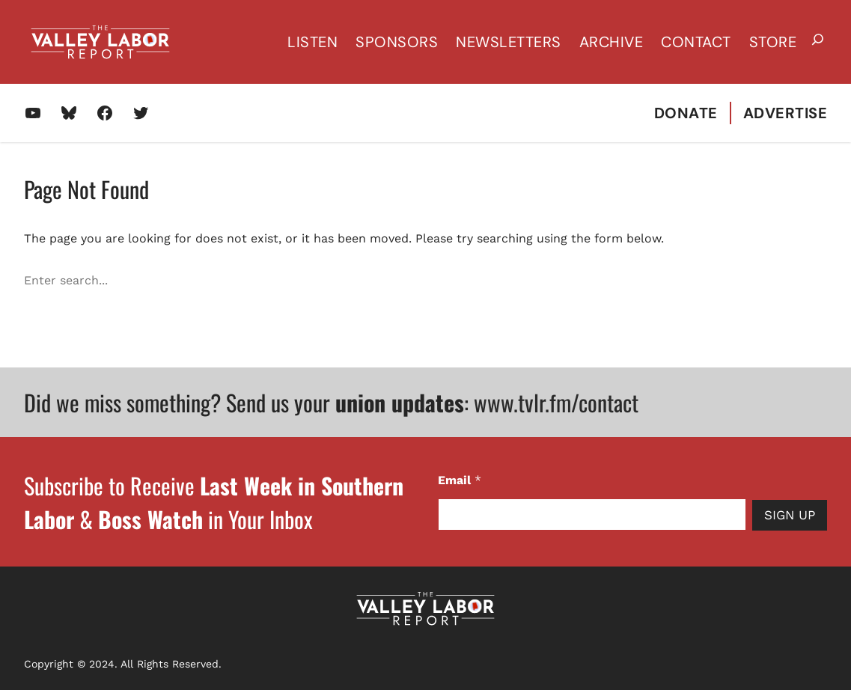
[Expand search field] (817, 42)
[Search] (818, 281)
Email (459, 480)
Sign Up (789, 514)
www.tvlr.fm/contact (556, 402)
